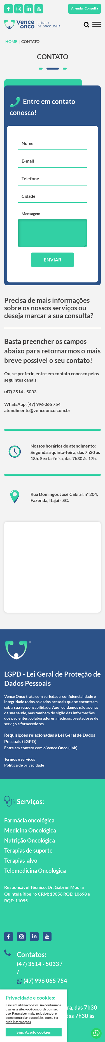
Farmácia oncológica (29, 820)
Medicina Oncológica (30, 830)
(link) (72, 747)
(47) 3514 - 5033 (20, 391)
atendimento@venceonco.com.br (37, 410)
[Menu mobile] (96, 24)
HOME (11, 41)
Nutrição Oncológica (29, 840)
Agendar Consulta (84, 8)
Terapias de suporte (28, 850)
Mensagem (31, 213)
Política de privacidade (24, 765)
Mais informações (18, 1022)
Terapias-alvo (20, 860)
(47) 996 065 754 (42, 980)
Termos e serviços (19, 759)
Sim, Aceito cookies (34, 1032)
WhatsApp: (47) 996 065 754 (32, 404)
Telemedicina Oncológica (35, 870)
